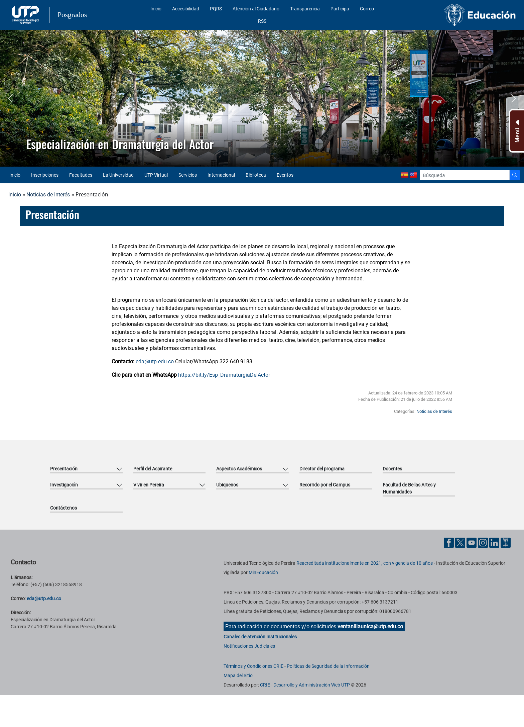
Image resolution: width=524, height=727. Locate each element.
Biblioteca (256, 175)
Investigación (64, 484)
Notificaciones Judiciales (249, 646)
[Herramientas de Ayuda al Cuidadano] (506, 542)
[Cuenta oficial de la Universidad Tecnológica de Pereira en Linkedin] (495, 542)
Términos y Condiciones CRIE (253, 666)
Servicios (187, 175)
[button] (10, 98)
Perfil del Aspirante (152, 468)
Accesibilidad (185, 8)
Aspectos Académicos (239, 468)
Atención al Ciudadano (256, 8)
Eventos (285, 175)
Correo (367, 8)
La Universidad (118, 175)
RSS (262, 21)
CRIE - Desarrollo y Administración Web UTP (305, 685)
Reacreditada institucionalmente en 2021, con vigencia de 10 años (364, 563)
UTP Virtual (156, 175)
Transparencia (305, 8)
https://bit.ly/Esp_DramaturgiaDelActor (224, 375)
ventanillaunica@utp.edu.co (370, 626)
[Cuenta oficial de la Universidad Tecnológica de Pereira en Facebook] (449, 542)
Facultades (80, 175)
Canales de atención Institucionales (260, 636)
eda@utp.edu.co (155, 361)
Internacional (221, 175)
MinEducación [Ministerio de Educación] (263, 572)
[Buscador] (514, 175)
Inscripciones (44, 175)
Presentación (64, 468)
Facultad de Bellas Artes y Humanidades (409, 488)
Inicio (155, 8)
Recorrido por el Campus (324, 484)
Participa (340, 8)
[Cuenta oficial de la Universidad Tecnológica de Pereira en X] (461, 542)
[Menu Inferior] (516, 131)
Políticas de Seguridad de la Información (328, 666)
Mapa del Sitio (238, 675)
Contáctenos (63, 508)
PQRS (216, 8)
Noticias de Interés (48, 194)
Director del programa (322, 468)
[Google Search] (465, 175)
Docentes (392, 468)
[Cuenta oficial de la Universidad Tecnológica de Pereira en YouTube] (472, 542)
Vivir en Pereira (148, 484)
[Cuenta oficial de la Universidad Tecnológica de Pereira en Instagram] (483, 542)
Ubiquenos (227, 484)
